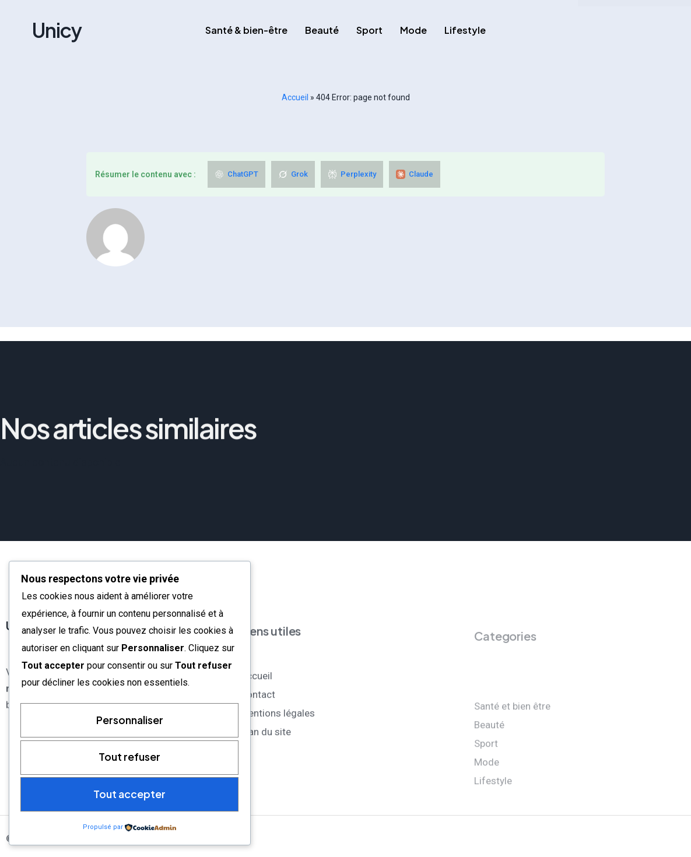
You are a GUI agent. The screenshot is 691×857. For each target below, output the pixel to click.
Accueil (295, 97)
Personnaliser (129, 719)
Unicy (57, 30)
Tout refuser (129, 756)
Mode (413, 30)
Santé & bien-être (246, 30)
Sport (369, 30)
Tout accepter (129, 793)
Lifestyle (465, 30)
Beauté (322, 30)
